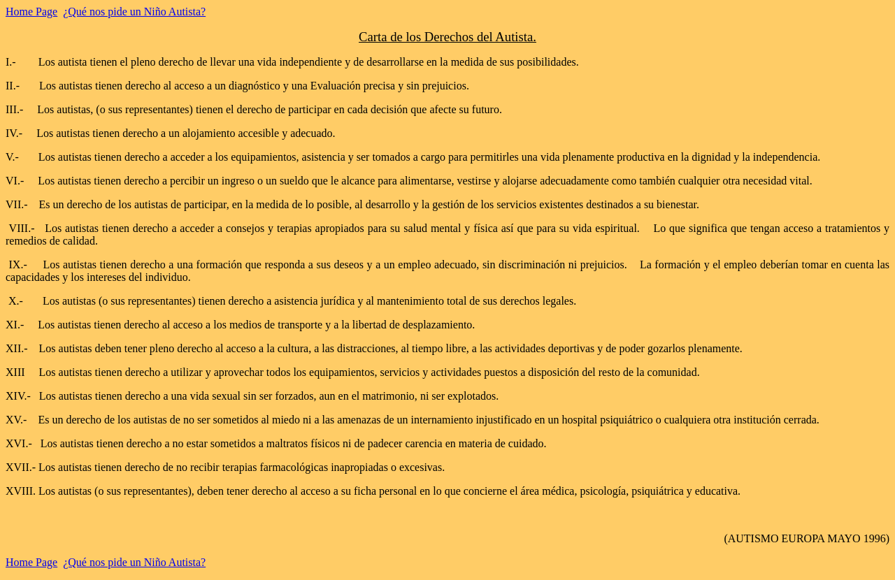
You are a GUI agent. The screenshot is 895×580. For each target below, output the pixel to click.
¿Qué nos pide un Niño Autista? (134, 11)
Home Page (31, 11)
